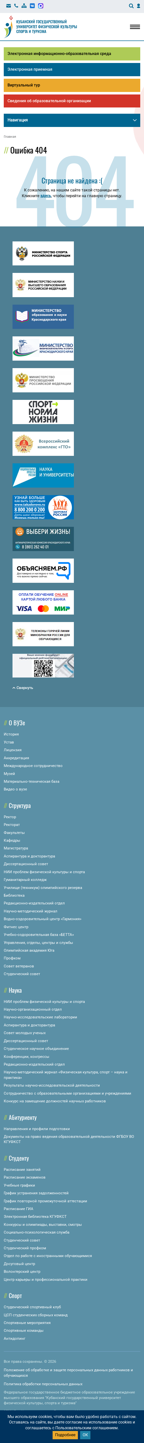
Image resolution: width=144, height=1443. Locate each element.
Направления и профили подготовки (37, 1129)
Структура (20, 805)
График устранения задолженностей (36, 1193)
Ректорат (12, 824)
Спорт (15, 1295)
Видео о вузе (15, 789)
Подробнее (65, 1435)
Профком (12, 958)
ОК (85, 1435)
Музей (9, 773)
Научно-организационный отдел (33, 1009)
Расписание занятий (22, 1169)
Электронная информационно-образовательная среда (59, 53)
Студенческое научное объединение (36, 1048)
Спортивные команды (24, 1330)
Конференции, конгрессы (26, 1056)
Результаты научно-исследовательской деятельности (52, 1085)
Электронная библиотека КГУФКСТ (35, 1216)
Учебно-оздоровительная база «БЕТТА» (39, 934)
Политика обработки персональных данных (43, 1384)
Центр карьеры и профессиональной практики (45, 1279)
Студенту (19, 1157)
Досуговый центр (19, 1264)
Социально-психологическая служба (36, 1232)
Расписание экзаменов (25, 1177)
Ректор (10, 817)
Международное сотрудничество (33, 765)
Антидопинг (14, 1338)
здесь (45, 195)
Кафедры (12, 840)
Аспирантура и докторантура (29, 856)
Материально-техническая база (31, 781)
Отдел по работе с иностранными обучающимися (48, 1256)
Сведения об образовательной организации (49, 100)
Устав (9, 742)
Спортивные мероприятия (27, 1323)
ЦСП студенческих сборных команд (36, 1315)
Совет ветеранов (19, 966)
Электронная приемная (30, 69)
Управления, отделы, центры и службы (38, 942)
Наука (15, 989)
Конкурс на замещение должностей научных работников (55, 1101)
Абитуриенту (23, 1117)
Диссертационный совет (26, 864)
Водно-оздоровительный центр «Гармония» (42, 919)
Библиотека (14, 895)
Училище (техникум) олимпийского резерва (43, 887)
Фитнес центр (16, 927)
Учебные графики (19, 1185)
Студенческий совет (22, 974)
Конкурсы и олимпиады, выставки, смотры (43, 1224)
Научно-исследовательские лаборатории (40, 1017)
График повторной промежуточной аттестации (45, 1201)
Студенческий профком (25, 1248)
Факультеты (14, 832)
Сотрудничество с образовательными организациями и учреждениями (67, 1093)
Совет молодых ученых (25, 1033)
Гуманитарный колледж (25, 879)
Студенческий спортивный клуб (32, 1307)
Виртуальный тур (24, 85)
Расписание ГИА (18, 1209)
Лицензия (13, 750)
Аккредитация (16, 758)
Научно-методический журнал (30, 911)
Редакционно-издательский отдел (34, 903)
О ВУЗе (17, 722)
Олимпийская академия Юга (29, 950)
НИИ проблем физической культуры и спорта (44, 872)
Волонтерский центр (22, 1271)
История (11, 734)
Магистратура (16, 848)
